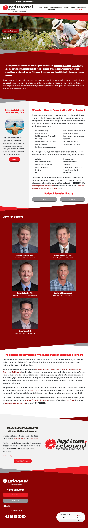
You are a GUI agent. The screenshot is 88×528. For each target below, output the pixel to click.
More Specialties (12, 31)
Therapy (73, 7)
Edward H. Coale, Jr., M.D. (63, 255)
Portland (23, 439)
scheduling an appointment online (43, 186)
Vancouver (81, 186)
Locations (66, 7)
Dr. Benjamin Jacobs (66, 369)
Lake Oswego (34, 439)
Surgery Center (51, 9)
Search (79, 9)
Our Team (46, 7)
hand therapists (35, 390)
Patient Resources (81, 7)
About (40, 7)
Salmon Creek (45, 188)
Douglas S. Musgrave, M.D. (63, 293)
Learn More (14, 159)
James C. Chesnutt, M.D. (25, 255)
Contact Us (15, 501)
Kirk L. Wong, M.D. (25, 331)
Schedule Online (15, 495)
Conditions (44, 199)
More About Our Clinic (23, 461)
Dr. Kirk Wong (16, 372)
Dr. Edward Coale (53, 369)
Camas (55, 188)
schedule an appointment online (15, 403)
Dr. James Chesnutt (41, 369)
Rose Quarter (36, 188)
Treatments (72, 199)
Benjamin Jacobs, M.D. (25, 293)
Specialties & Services (56, 7)
